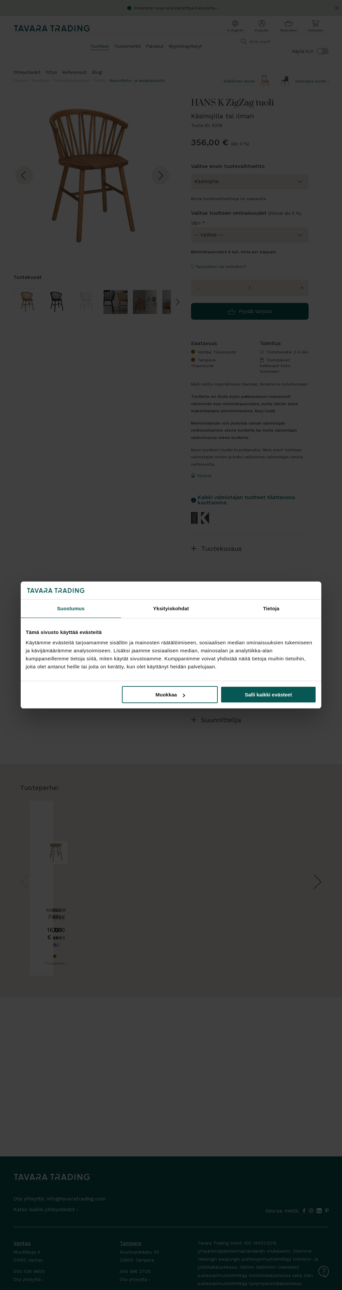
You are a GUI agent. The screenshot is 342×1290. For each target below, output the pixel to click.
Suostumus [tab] (71, 608)
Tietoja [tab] (271, 608)
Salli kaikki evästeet (268, 694)
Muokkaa (170, 694)
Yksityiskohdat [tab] (171, 608)
